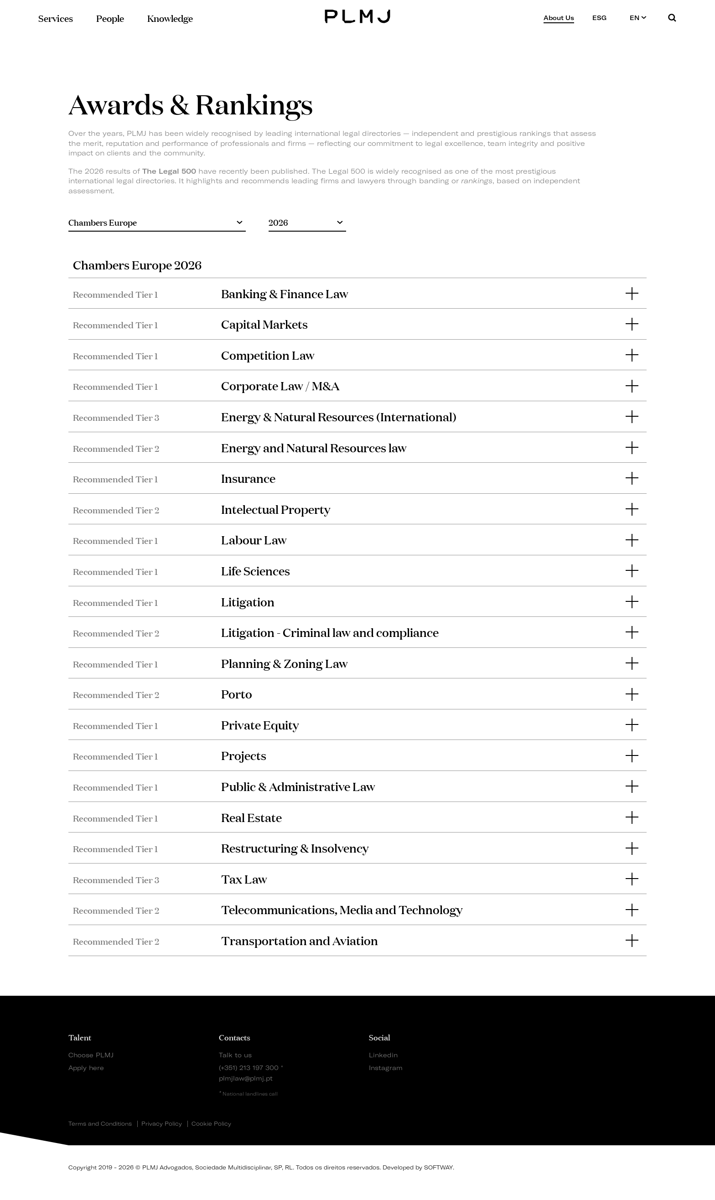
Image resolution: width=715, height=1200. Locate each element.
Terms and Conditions (100, 1124)
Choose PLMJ (91, 1055)
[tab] (357, 293)
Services (55, 17)
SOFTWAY (438, 1167)
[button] (357, 293)
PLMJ (358, 15)
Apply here (86, 1067)
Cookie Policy (211, 1124)
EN (638, 17)
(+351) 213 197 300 (249, 1067)
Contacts (234, 1036)
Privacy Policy (161, 1124)
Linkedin (383, 1055)
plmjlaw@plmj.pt (246, 1078)
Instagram (386, 1067)
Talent (79, 1036)
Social (379, 1036)
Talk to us (235, 1055)
